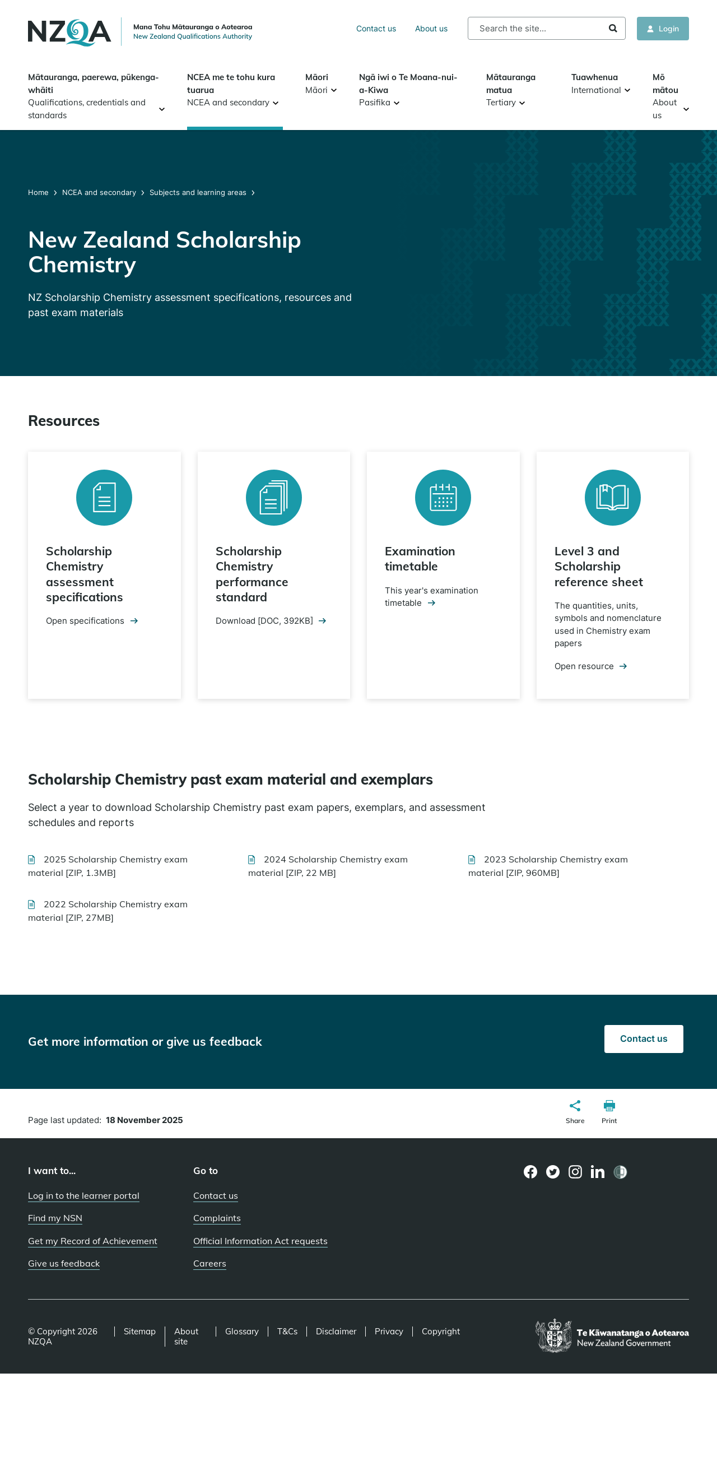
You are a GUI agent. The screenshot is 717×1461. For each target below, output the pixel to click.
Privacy (389, 1332)
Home (39, 192)
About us (431, 28)
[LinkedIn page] (598, 1172)
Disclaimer (336, 1332)
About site (186, 1337)
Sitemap (140, 1332)
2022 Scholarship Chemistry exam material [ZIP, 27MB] (108, 910)
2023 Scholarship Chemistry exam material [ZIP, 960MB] (548, 866)
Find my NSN (55, 1217)
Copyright (441, 1332)
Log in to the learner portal (83, 1195)
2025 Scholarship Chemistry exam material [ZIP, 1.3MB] (108, 866)
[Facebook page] (531, 1172)
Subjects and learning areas (198, 192)
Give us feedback (64, 1263)
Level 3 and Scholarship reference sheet (599, 566)
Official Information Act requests (260, 1240)
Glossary (242, 1332)
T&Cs (287, 1332)
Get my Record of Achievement (92, 1240)
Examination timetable (420, 558)
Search (613, 28)
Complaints (217, 1217)
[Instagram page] (576, 1172)
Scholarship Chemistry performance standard (252, 574)
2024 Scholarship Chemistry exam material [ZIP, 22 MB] (328, 866)
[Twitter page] (553, 1172)
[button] (575, 1113)
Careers (209, 1263)
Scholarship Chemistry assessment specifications (84, 574)
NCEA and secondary (99, 192)
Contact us (376, 28)
